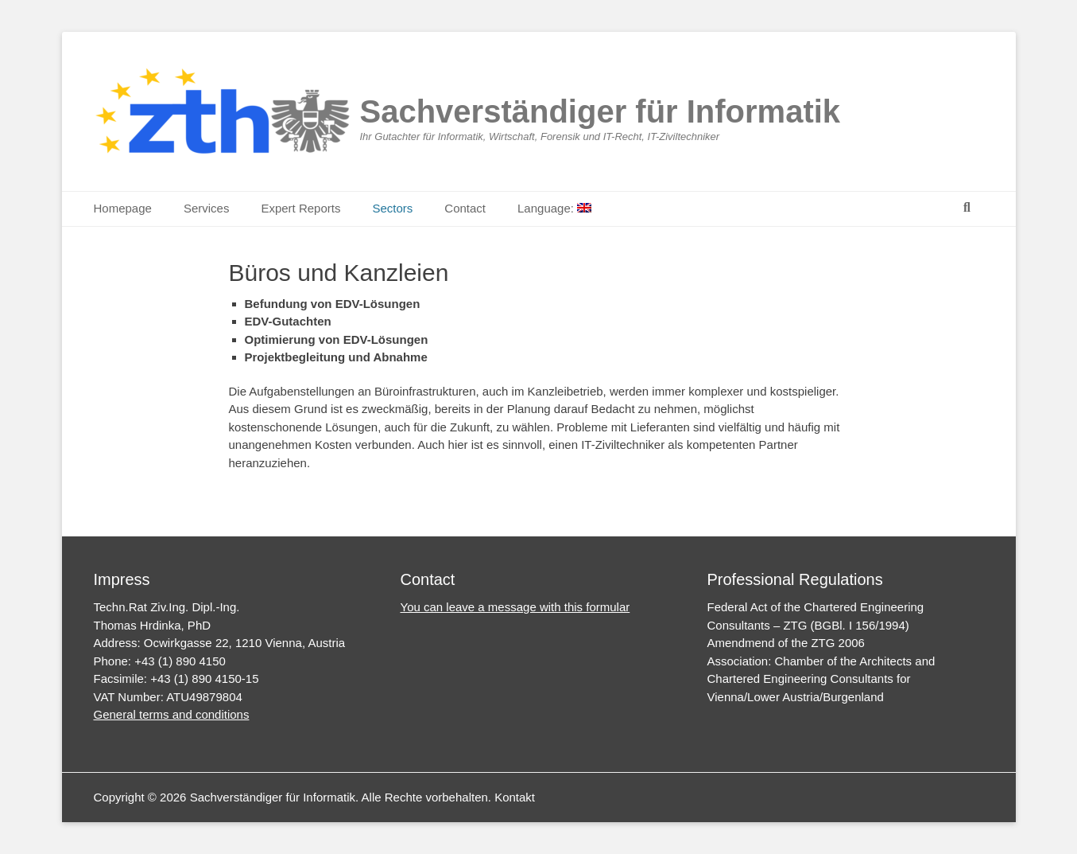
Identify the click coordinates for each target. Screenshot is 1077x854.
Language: (554, 208)
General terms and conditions (172, 714)
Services (207, 208)
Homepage (123, 208)
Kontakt (514, 797)
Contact (465, 208)
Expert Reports (300, 208)
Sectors (392, 208)
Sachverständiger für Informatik (600, 111)
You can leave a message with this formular (515, 607)
